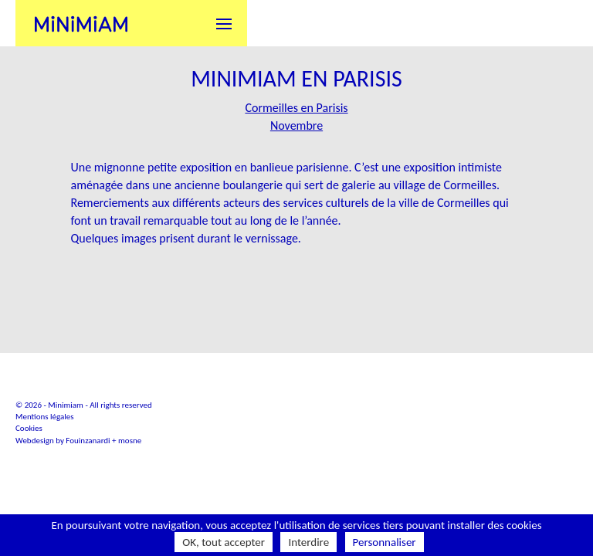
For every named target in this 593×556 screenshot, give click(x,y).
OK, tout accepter (223, 542)
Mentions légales (44, 417)
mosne (129, 441)
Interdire (308, 542)
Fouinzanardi (88, 441)
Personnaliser (384, 542)
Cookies (28, 428)
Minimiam (81, 23)
